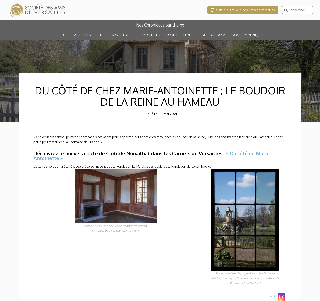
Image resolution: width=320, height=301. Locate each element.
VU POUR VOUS (214, 35)
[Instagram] (281, 297)
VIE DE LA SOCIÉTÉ (88, 35)
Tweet (272, 296)
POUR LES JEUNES (180, 35)
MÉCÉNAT (149, 35)
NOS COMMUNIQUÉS (248, 35)
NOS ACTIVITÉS (122, 35)
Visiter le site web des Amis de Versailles (243, 10)
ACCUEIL (62, 35)
